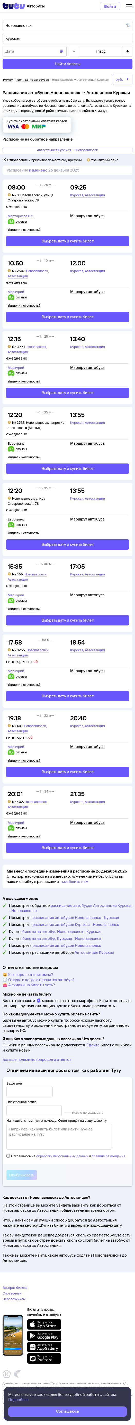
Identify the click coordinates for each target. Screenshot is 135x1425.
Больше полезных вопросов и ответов (37, 1059)
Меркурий (16, 292)
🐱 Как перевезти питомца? (28, 974)
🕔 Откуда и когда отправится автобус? (39, 979)
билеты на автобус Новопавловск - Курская (61, 931)
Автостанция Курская (94, 952)
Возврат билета (15, 1287)
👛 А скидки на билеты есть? (29, 984)
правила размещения (108, 1156)
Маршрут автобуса (87, 216)
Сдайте (93, 1045)
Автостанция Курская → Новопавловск (67, 150)
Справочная (12, 1293)
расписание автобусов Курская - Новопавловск (75, 924)
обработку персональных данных (62, 1156)
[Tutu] (14, 6)
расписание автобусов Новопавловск (66, 945)
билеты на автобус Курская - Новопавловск (61, 938)
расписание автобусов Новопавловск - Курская (75, 917)
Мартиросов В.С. (21, 216)
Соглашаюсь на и (65, 1156)
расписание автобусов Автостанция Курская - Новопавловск (70, 908)
